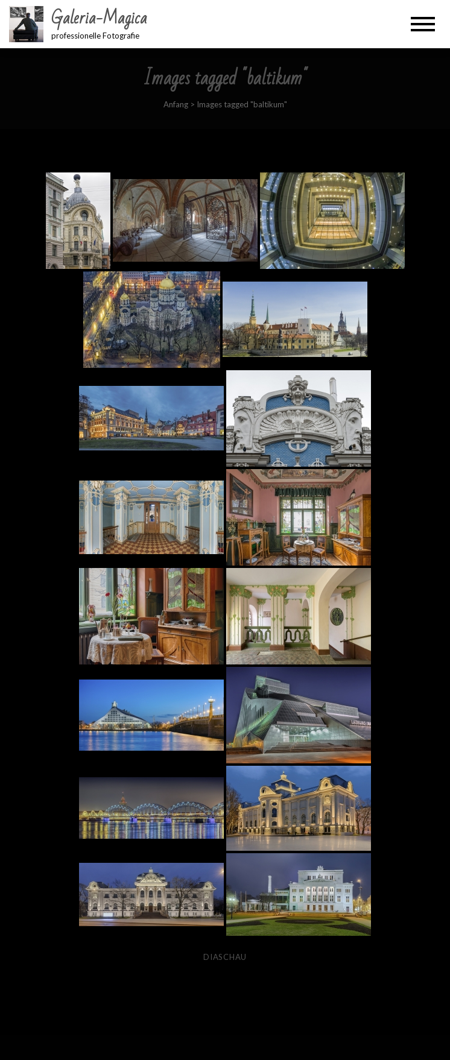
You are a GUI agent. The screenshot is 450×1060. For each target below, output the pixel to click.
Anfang (175, 104)
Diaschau (225, 957)
